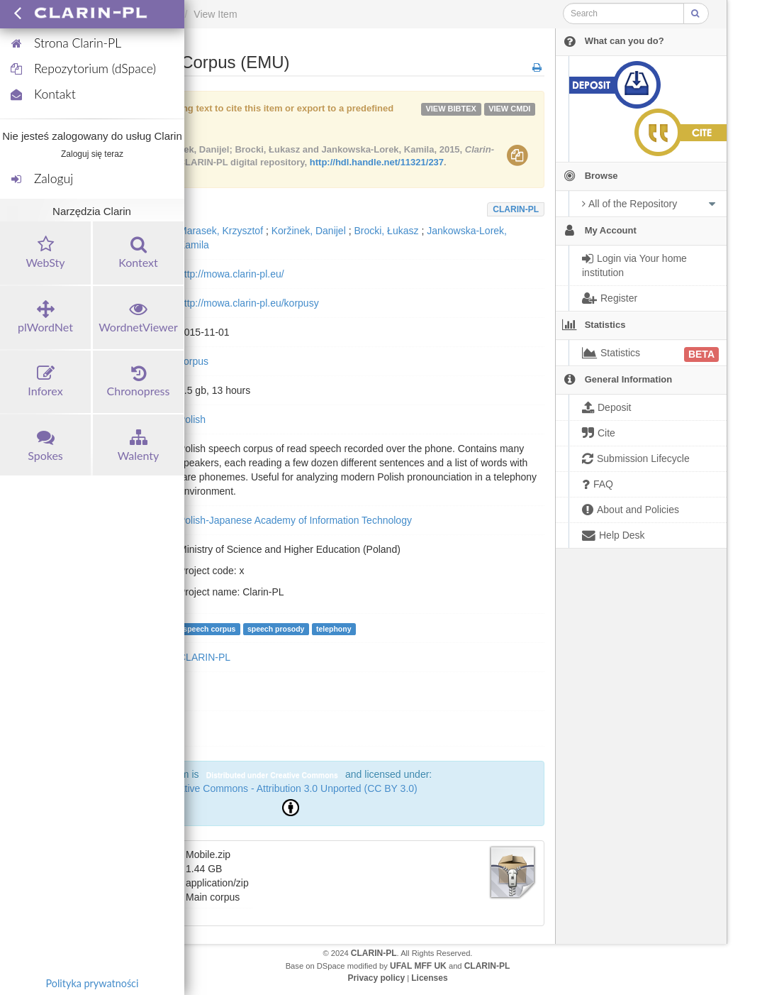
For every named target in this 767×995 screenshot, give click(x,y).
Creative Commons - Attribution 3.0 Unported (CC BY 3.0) (290, 788)
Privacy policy (376, 978)
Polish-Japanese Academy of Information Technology (295, 520)
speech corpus (209, 629)
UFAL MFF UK (418, 966)
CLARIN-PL (516, 209)
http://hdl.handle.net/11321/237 (377, 162)
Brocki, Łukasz (386, 230)
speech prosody (276, 629)
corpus (193, 361)
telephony (334, 629)
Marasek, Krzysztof (221, 230)
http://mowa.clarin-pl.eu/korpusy (249, 303)
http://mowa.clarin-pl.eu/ (231, 274)
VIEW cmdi (509, 108)
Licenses (429, 978)
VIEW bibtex (450, 108)
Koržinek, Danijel (308, 230)
